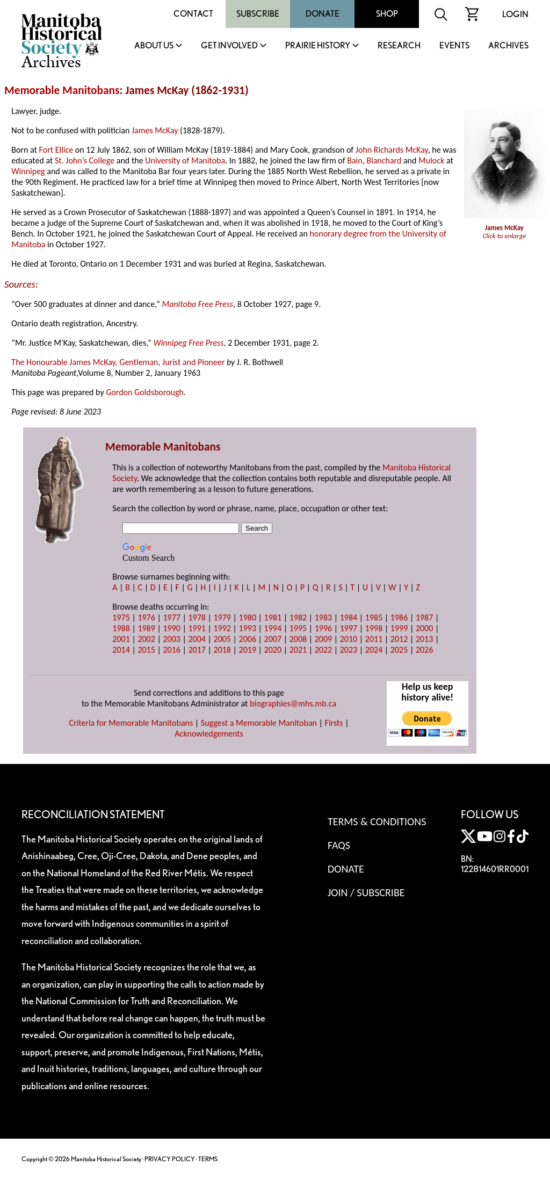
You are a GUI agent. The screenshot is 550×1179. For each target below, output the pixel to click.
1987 (424, 617)
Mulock (431, 160)
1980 (247, 617)
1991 (196, 628)
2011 (373, 639)
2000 (424, 628)
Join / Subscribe (366, 892)
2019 (247, 650)
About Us (153, 46)
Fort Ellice (56, 150)
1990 (171, 628)
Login (515, 14)
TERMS (208, 1159)
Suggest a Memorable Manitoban (259, 723)
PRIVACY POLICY (169, 1159)
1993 (247, 628)
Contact (193, 14)
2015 (146, 650)
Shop (387, 14)
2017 (196, 650)
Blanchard (383, 160)
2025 (399, 650)
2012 (399, 639)
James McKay (155, 130)
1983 (323, 617)
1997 (348, 628)
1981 (272, 617)
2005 (222, 639)
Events (454, 46)
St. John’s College (84, 160)
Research (399, 46)
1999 (399, 628)
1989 (146, 628)
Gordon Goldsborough (145, 392)
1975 (120, 617)
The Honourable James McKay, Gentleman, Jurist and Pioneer (118, 362)
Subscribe (257, 14)
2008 (298, 639)
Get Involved (229, 46)
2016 (171, 650)
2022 (323, 650)
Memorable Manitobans (62, 90)
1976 (146, 617)
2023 (348, 650)
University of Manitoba (185, 160)
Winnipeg (28, 171)
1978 (196, 617)
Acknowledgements (209, 733)
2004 (196, 639)
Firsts (334, 723)
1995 (298, 628)
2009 (323, 639)
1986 (399, 617)
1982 (298, 617)
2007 (272, 639)
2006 (247, 639)
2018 (222, 650)
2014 (120, 650)
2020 (272, 650)
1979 (222, 617)
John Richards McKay (392, 150)
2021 (298, 650)
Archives (508, 46)
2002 (146, 639)
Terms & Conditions (377, 821)
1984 (348, 617)
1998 (373, 628)
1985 (373, 617)
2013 (424, 639)
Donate (322, 14)
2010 (348, 639)
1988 (120, 628)
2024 (373, 650)
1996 (323, 628)
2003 (171, 639)
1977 (171, 617)
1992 (222, 628)
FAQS (339, 845)
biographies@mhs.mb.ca (293, 703)
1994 (272, 628)
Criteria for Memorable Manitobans (131, 723)
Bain (354, 160)
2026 (424, 650)
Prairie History (317, 46)
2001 (120, 639)
